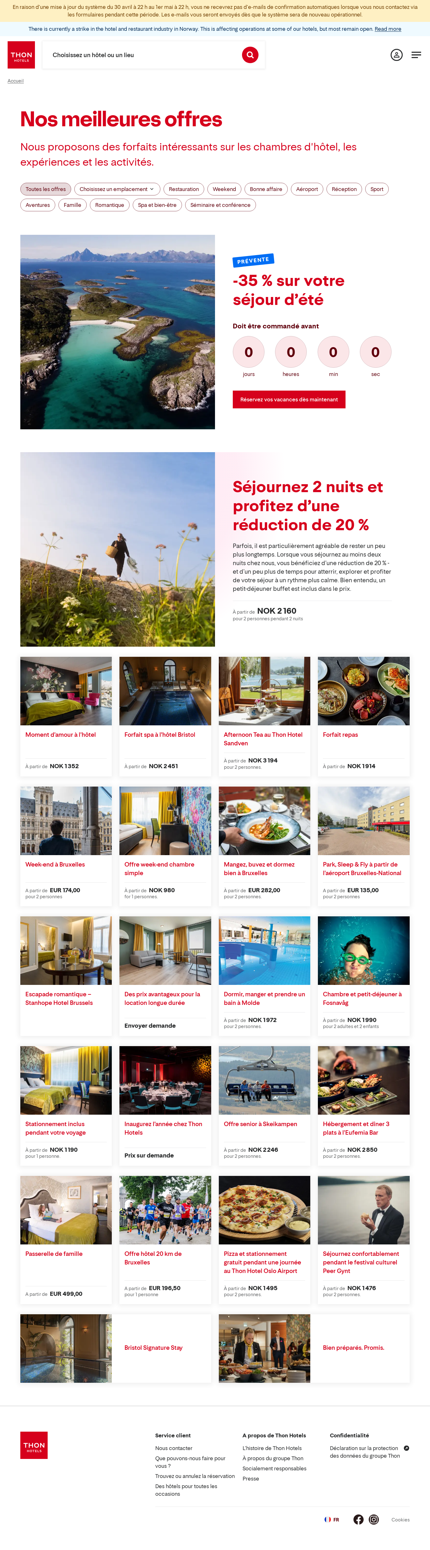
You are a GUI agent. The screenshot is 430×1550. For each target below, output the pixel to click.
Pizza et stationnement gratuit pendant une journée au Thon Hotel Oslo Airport (262, 1262)
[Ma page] (397, 55)
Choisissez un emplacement (117, 189)
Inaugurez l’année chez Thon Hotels (163, 1128)
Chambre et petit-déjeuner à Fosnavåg (362, 998)
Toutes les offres (46, 189)
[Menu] (416, 55)
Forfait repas (340, 734)
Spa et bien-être (157, 205)
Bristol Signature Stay (153, 1347)
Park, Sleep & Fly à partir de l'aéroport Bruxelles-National (362, 868)
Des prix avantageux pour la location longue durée (162, 998)
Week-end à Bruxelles (55, 864)
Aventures (38, 205)
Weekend (224, 189)
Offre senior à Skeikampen (260, 1124)
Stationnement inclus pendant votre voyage (55, 1128)
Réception (344, 189)
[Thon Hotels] (21, 55)
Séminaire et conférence (221, 205)
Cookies (401, 1519)
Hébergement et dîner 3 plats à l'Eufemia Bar (356, 1128)
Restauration (184, 189)
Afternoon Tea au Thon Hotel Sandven (263, 739)
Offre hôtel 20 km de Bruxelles (153, 1258)
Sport (377, 189)
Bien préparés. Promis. (353, 1347)
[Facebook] (358, 1519)
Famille (72, 205)
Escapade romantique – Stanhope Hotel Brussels (59, 998)
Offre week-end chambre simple (159, 868)
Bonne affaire (266, 189)
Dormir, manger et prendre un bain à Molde (264, 998)
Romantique (109, 205)
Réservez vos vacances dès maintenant (289, 399)
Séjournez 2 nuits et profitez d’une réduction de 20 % (308, 505)
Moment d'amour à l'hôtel (60, 734)
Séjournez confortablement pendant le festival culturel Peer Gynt (361, 1262)
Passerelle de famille (54, 1253)
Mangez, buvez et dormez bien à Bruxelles (259, 868)
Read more (388, 29)
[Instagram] (374, 1519)
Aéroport (307, 189)
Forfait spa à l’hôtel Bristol (159, 734)
